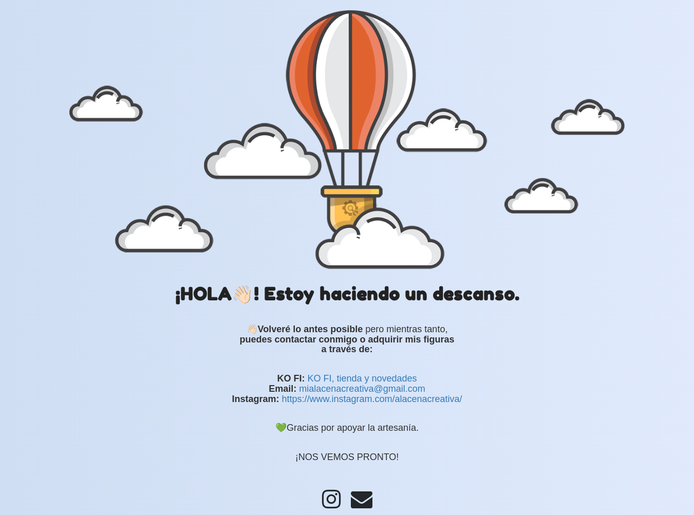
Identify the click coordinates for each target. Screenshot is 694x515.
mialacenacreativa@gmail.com (362, 389)
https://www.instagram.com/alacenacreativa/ (372, 399)
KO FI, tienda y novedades (362, 378)
